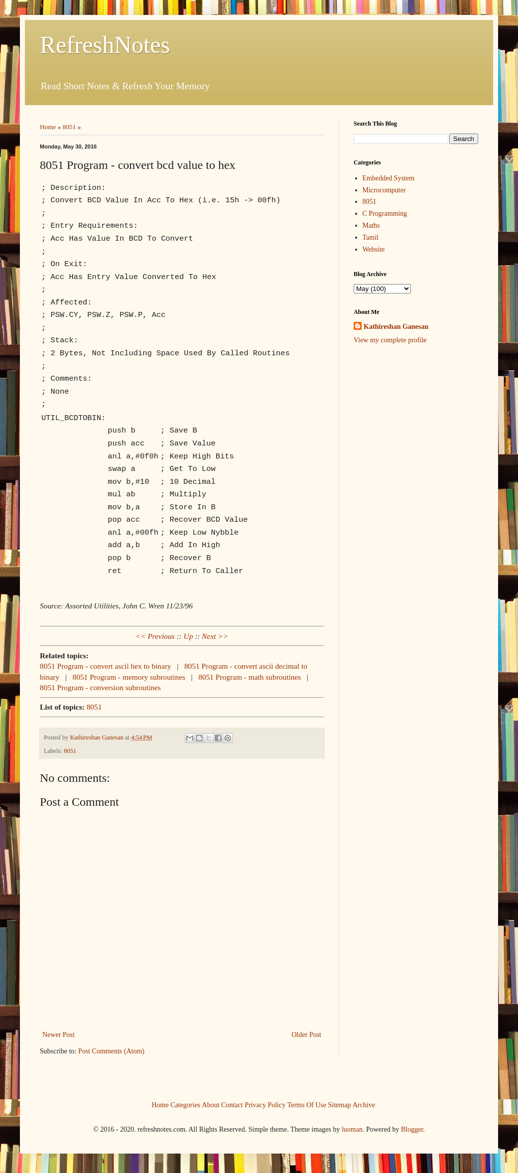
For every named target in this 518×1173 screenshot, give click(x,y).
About (211, 1104)
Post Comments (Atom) (111, 1050)
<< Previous (155, 635)
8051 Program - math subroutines (249, 676)
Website (374, 249)
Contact (232, 1104)
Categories (185, 1104)
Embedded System (389, 178)
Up (188, 635)
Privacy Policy (265, 1104)
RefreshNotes (105, 44)
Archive (364, 1104)
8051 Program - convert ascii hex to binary (105, 665)
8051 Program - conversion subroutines (100, 686)
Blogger (412, 1128)
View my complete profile (390, 340)
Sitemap (339, 1104)
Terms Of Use (306, 1104)
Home (48, 127)
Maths (371, 225)
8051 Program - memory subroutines (129, 676)
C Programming (385, 213)
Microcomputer (384, 190)
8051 (69, 127)
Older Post (307, 1033)
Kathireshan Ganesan (396, 326)
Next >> (215, 635)
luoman (352, 1128)
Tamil (371, 237)
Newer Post (58, 1033)
